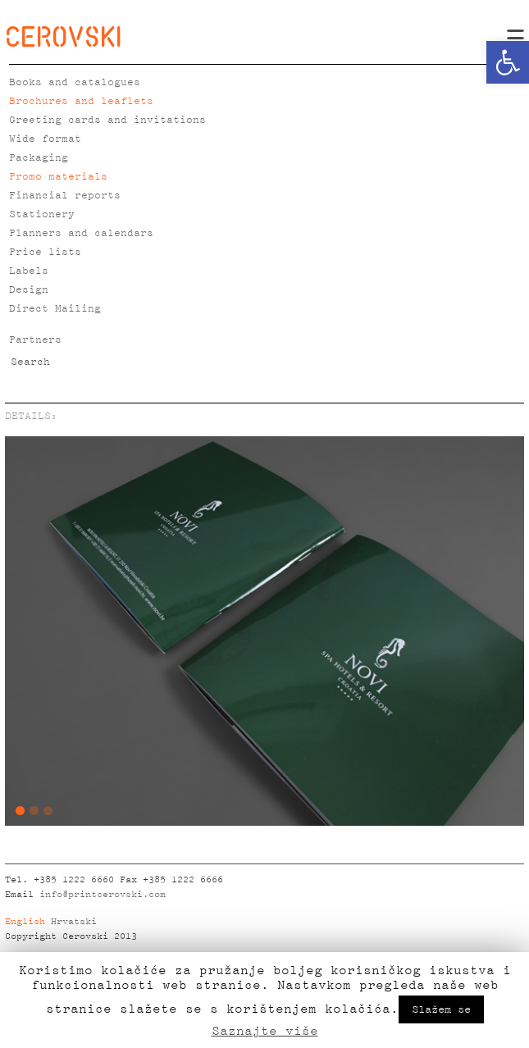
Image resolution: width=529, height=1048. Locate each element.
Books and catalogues (74, 82)
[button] (507, 62)
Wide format (45, 139)
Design (28, 290)
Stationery (42, 214)
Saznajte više (265, 1030)
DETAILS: (31, 416)
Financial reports (65, 195)
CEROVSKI (63, 36)
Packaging (38, 158)
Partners (35, 340)
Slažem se (441, 1009)
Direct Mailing (55, 308)
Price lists (45, 252)
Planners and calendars (81, 233)
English (25, 922)
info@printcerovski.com (102, 895)
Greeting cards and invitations (107, 120)
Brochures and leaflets (81, 101)
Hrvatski (74, 922)
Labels (28, 271)
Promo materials (58, 176)
